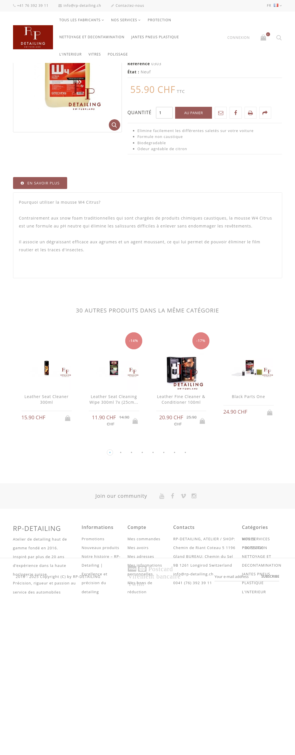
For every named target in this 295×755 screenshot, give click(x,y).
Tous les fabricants (80, 20)
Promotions (93, 601)
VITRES (94, 54)
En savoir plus (43, 245)
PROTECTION (159, 20)
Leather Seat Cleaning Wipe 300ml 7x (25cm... (114, 462)
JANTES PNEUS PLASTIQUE (155, 37)
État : (133, 134)
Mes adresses (141, 619)
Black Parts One (248, 459)
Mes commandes (144, 601)
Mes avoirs (138, 610)
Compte (137, 590)
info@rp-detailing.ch (79, 5)
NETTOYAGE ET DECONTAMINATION (91, 37)
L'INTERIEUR (70, 54)
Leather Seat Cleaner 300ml (46, 462)
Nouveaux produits (100, 610)
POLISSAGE (118, 54)
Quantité (140, 175)
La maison (24, 70)
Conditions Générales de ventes (95, 698)
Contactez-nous (127, 5)
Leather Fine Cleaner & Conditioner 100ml (181, 462)
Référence (139, 126)
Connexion (238, 37)
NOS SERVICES (124, 20)
